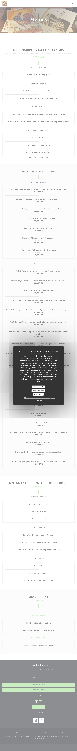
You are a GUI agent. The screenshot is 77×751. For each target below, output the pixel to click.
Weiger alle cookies (38, 390)
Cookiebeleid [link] (39, 400)
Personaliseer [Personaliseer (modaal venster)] (38, 394)
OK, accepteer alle (38, 387)
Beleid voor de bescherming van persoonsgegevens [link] (39, 398)
